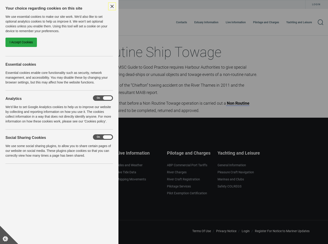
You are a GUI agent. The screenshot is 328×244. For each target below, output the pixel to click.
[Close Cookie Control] (112, 6)
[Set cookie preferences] (9, 235)
